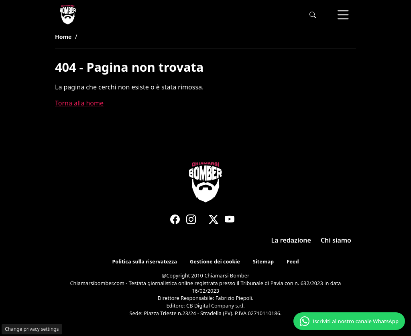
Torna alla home (79, 103)
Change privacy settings (32, 329)
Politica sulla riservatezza (144, 261)
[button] (312, 15)
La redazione (291, 240)
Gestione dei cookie (215, 261)
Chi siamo (336, 240)
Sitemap (263, 261)
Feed (293, 261)
